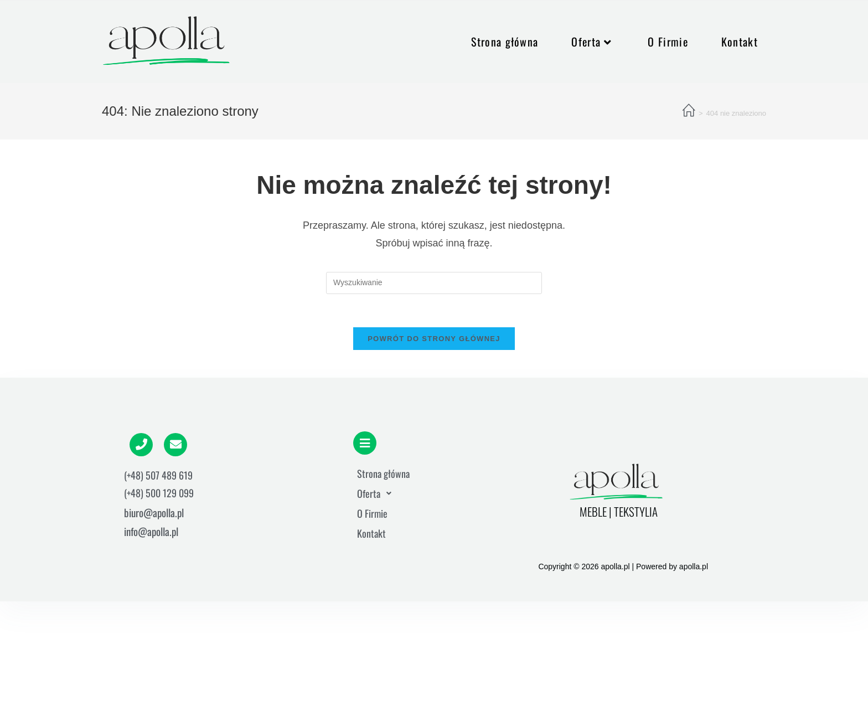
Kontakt (371, 533)
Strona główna (383, 473)
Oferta (377, 493)
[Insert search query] (434, 283)
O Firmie (372, 513)
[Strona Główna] (689, 111)
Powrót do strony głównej (434, 338)
